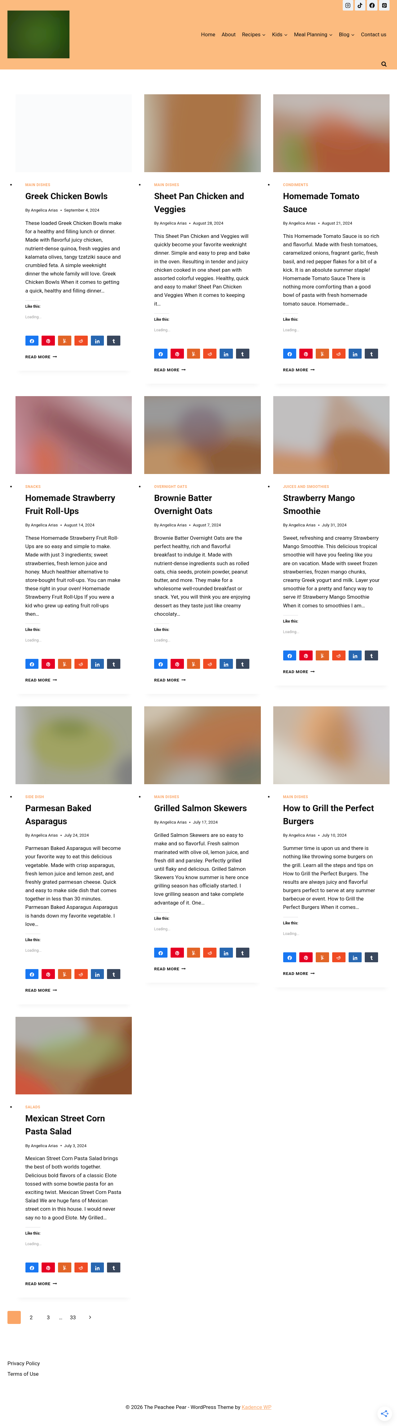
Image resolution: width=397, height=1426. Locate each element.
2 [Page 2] (31, 1317)
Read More (41, 356)
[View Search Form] (384, 63)
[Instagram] (348, 5)
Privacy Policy (23, 1363)
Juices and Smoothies (306, 487)
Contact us (373, 34)
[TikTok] (360, 5)
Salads (32, 1107)
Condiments (295, 185)
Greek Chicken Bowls (66, 196)
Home (208, 34)
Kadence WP (256, 1407)
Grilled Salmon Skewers (200, 808)
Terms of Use (23, 1374)
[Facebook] (372, 5)
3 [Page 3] (48, 1317)
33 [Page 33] (73, 1317)
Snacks (33, 487)
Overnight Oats (170, 487)
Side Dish (34, 797)
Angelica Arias (44, 210)
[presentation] (74, 133)
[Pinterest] (384, 5)
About (228, 34)
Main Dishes (38, 185)
